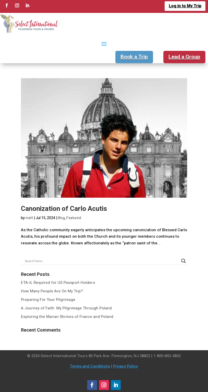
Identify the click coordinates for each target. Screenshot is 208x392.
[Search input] (102, 261)
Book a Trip (134, 57)
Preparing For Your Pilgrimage (48, 299)
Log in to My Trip (185, 6)
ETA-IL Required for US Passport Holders (58, 282)
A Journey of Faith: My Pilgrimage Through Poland (66, 308)
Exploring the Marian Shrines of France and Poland (67, 316)
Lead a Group (184, 57)
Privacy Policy (125, 366)
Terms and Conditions (90, 366)
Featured (73, 218)
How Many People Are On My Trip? (52, 291)
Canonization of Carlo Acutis (64, 209)
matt (29, 218)
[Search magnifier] (183, 261)
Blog (61, 218)
